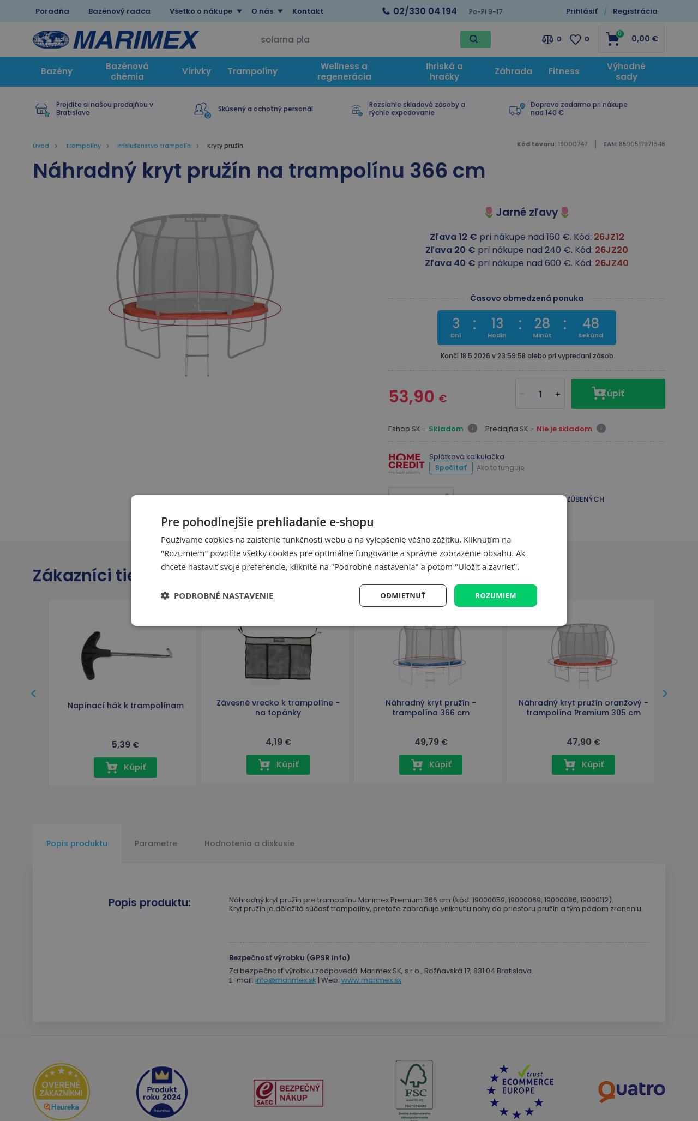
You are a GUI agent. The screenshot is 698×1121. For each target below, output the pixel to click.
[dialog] (349, 560)
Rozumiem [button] (494, 595)
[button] (217, 595)
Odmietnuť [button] (398, 595)
